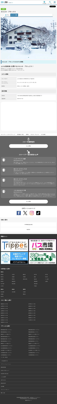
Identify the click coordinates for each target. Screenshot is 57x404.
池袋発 (2, 279)
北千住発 (2, 283)
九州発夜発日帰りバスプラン (33, 352)
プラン (3, 15)
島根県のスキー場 (31, 317)
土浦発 (46, 281)
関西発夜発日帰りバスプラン (33, 338)
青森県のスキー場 (4, 303)
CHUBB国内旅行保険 (28, 224)
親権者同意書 (3, 367)
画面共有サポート (28, 400)
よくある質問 (3, 376)
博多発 (24, 294)
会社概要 (2, 386)
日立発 (46, 276)
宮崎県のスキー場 (4, 322)
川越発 (13, 276)
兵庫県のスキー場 (4, 317)
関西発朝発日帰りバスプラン (6, 338)
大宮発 (13, 274)
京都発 (2, 294)
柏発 (35, 276)
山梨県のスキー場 (4, 310)
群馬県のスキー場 (31, 308)
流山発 (35, 279)
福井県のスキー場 (4, 315)
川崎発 (24, 276)
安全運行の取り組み (4, 373)
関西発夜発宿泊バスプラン (6, 341)
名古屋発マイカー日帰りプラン (34, 350)
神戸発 (2, 296)
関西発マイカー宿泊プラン (6, 343)
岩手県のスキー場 (31, 303)
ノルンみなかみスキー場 (20, 190)
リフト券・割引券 (4, 357)
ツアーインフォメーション (6, 364)
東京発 (2, 276)
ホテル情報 (10, 15)
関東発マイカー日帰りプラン (33, 334)
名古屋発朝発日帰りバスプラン (7, 345)
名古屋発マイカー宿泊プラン (6, 350)
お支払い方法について (5, 370)
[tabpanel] (28, 38)
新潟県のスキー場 (4, 313)
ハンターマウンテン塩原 (20, 158)
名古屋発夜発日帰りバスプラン (34, 345)
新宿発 (2, 274)
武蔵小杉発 (25, 279)
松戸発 (35, 274)
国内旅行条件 (3, 383)
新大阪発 (2, 291)
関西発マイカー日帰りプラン (33, 343)
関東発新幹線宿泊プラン (5, 336)
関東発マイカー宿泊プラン (6, 334)
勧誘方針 (28, 229)
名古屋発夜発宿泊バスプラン (33, 348)
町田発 (2, 281)
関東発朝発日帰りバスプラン (6, 329)
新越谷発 (13, 281)
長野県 (27, 134)
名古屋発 (13, 291)
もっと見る (28, 145)
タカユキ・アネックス (35, 134)
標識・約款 (3, 392)
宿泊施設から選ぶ (20, 134)
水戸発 (46, 274)
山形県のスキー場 (4, 306)
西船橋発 (35, 281)
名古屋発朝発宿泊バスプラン (6, 348)
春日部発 (13, 283)
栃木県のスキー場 (4, 308)
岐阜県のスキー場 (31, 313)
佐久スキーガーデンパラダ (20, 169)
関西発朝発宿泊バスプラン (33, 341)
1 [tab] (28, 57)
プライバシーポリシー (5, 389)
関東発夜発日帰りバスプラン (33, 329)
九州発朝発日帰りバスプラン (6, 352)
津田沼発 (35, 283)
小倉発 (24, 291)
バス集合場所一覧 (4, 360)
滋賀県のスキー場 (31, 315)
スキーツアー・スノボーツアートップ (8, 134)
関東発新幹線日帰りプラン (33, 336)
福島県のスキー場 (31, 306)
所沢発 (13, 279)
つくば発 (46, 279)
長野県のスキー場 (31, 310)
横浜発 (24, 274)
